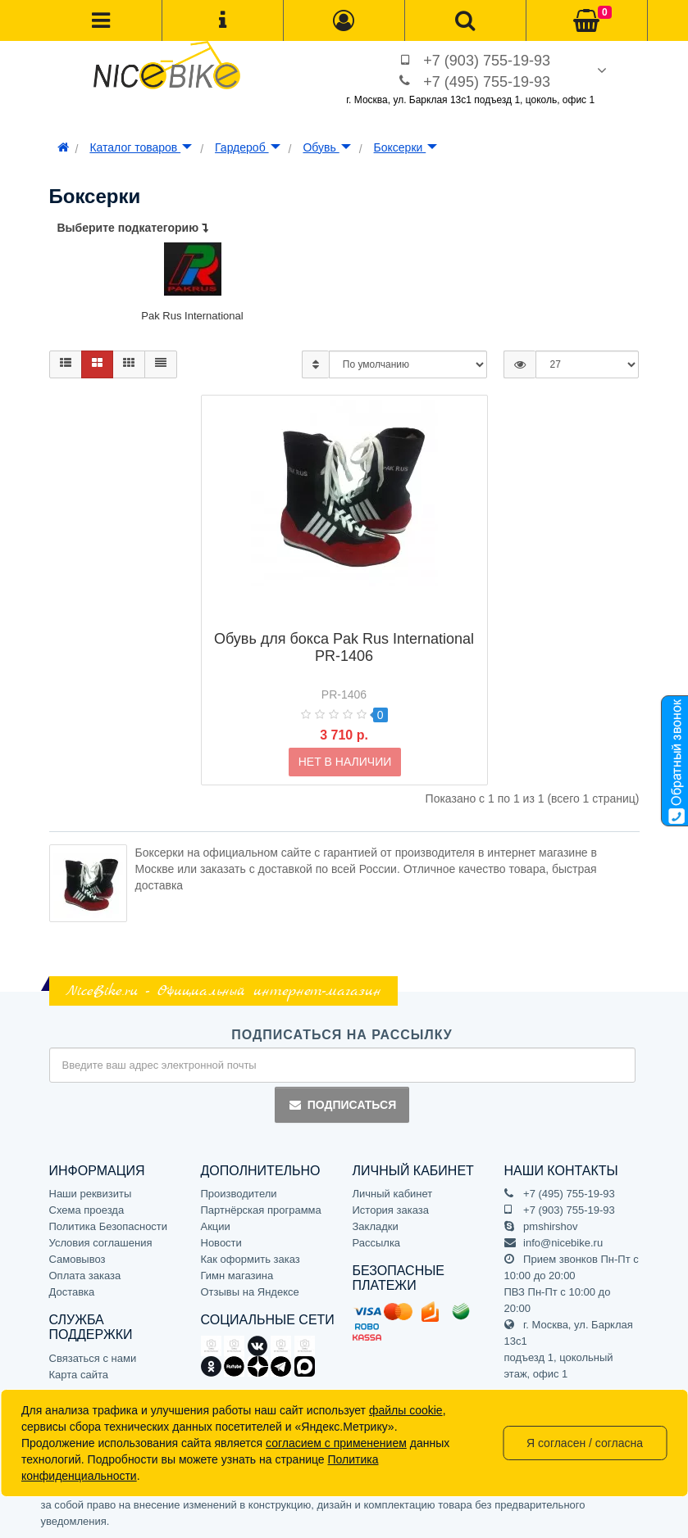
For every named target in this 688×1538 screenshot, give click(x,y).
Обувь (326, 147)
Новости (221, 1243)
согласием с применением (336, 1443)
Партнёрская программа (261, 1210)
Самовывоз (77, 1259)
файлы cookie (406, 1410)
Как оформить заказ (250, 1259)
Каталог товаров (140, 147)
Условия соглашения (101, 1243)
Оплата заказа (85, 1275)
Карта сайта (78, 1374)
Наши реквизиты (90, 1193)
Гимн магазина (237, 1275)
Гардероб (247, 147)
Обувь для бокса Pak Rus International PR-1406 (344, 621)
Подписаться (342, 1104)
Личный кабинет (393, 1193)
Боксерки (406, 147)
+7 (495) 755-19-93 (486, 82)
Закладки (376, 1226)
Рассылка (377, 1243)
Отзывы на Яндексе (250, 1292)
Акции (215, 1226)
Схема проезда (87, 1210)
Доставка (72, 1292)
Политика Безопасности (108, 1226)
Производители (239, 1193)
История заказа (391, 1210)
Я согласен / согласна (584, 1443)
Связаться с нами (93, 1358)
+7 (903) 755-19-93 (486, 60)
